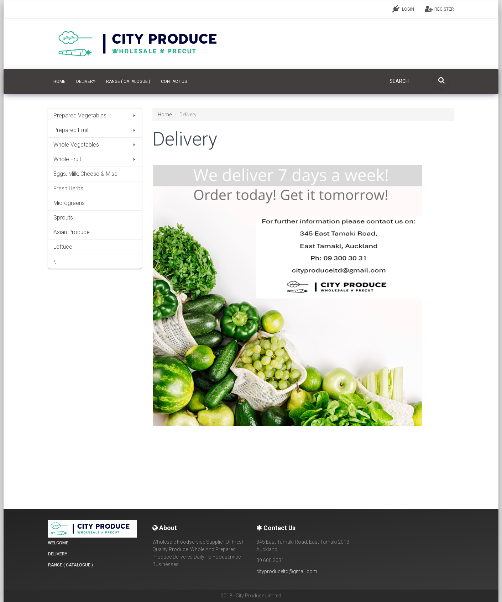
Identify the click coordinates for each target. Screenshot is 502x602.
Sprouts (63, 217)
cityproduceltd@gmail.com (286, 571)
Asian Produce (71, 232)
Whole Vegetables (94, 144)
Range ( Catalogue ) (128, 81)
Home (165, 114)
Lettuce (62, 246)
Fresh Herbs (68, 188)
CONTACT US (174, 81)
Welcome (58, 542)
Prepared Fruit (94, 130)
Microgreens (69, 203)
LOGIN (403, 8)
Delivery (85, 81)
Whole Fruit (94, 159)
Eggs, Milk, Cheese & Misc (85, 173)
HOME (59, 81)
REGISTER (439, 8)
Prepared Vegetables (94, 115)
